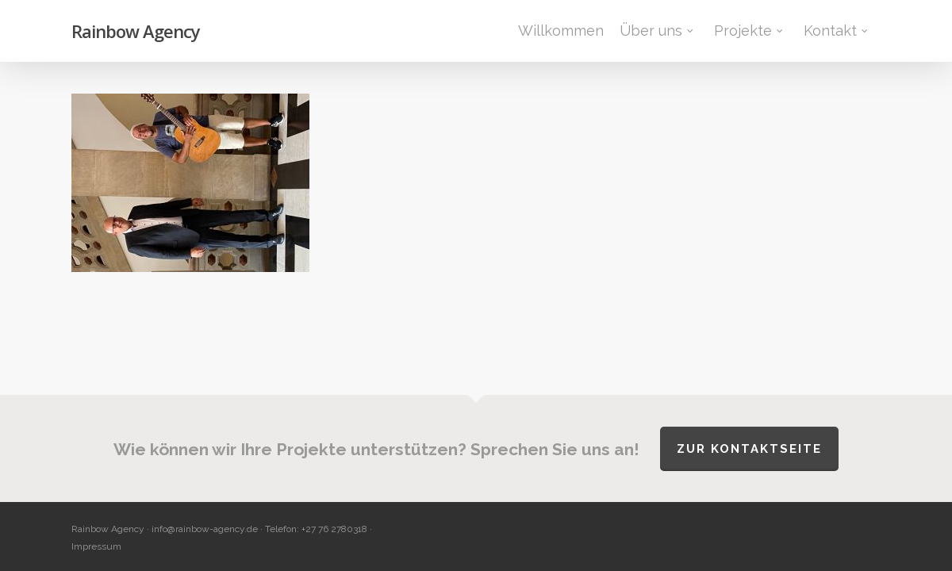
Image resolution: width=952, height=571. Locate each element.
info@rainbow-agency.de (205, 529)
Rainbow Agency (135, 31)
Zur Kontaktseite (749, 449)
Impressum (96, 546)
